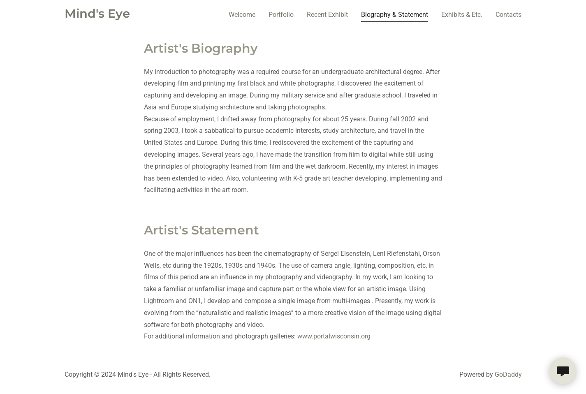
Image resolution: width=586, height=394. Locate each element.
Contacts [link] (508, 15)
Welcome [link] (242, 15)
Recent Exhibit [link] (327, 15)
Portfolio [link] (281, 15)
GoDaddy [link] (508, 374)
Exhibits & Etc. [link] (461, 15)
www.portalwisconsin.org (334, 336)
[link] (97, 15)
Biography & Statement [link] (394, 15)
